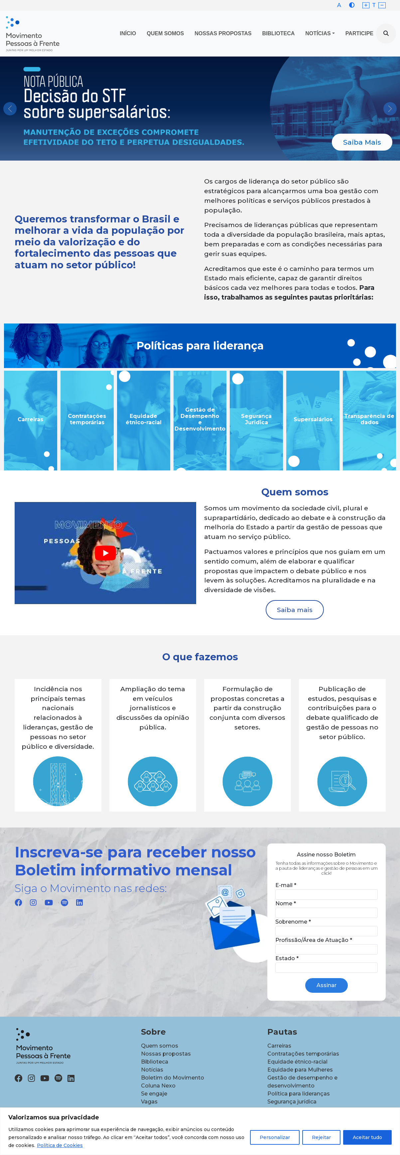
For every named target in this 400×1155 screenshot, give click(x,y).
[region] (200, 1131)
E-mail (285, 885)
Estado (287, 958)
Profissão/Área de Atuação (313, 940)
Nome (285, 903)
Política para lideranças (298, 1094)
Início (128, 33)
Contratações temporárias (303, 1054)
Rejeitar (321, 1137)
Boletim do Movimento (172, 1078)
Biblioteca (278, 33)
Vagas (149, 1101)
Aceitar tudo (367, 1137)
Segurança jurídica (292, 1101)
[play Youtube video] (105, 553)
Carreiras (279, 1046)
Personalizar (275, 1137)
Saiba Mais (362, 142)
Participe (359, 33)
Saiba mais (295, 610)
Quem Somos (165, 33)
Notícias (318, 33)
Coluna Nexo (158, 1086)
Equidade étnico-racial (297, 1062)
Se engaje (154, 1094)
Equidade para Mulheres (300, 1070)
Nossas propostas (223, 33)
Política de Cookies (60, 1145)
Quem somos (159, 1046)
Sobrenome (293, 922)
